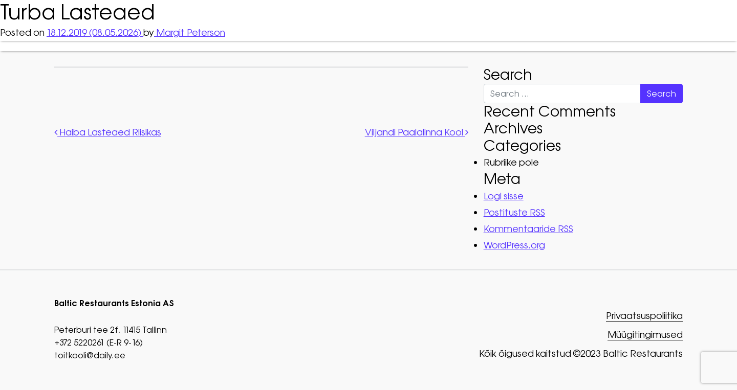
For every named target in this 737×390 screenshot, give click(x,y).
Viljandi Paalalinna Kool (416, 132)
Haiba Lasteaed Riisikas (107, 132)
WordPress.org (514, 245)
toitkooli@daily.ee (89, 355)
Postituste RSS (514, 212)
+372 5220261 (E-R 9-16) (98, 342)
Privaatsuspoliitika (644, 316)
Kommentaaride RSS (528, 228)
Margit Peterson (189, 32)
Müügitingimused (645, 335)
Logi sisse (504, 196)
